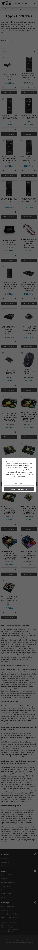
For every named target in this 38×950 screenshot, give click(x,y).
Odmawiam (19, 484)
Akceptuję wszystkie (19, 489)
